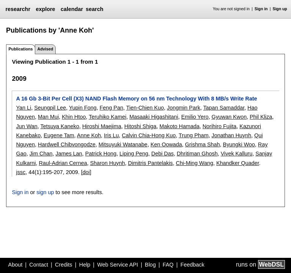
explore (45, 9)
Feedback (192, 265)
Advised (45, 49)
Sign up (280, 9)
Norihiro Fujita (219, 126)
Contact (38, 265)
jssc (20, 172)
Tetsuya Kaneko (59, 126)
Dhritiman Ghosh (197, 154)
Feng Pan (111, 108)
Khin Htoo (74, 117)
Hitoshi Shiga (140, 126)
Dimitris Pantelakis (150, 163)
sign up (45, 192)
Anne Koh (89, 135)
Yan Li (23, 108)
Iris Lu (111, 135)
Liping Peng (133, 154)
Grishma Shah (202, 144)
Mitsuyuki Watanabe (123, 144)
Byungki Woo (239, 144)
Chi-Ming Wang (194, 163)
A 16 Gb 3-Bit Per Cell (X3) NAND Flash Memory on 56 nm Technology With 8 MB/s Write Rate (136, 99)
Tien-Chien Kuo (145, 108)
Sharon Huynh (107, 163)
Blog (150, 265)
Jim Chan (41, 154)
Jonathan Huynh (231, 135)
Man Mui (48, 117)
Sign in (261, 9)
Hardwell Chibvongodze (66, 144)
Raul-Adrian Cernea (63, 163)
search (94, 9)
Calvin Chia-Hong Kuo (148, 135)
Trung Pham (194, 135)
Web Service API (117, 265)
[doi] (86, 172)
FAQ (168, 265)
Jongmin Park (183, 108)
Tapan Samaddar (223, 108)
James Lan (68, 154)
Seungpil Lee (50, 108)
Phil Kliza (261, 117)
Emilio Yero (194, 117)
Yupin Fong (83, 108)
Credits (63, 265)
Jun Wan (26, 126)
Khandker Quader (237, 163)
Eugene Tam (59, 135)
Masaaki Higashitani (153, 117)
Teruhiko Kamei (107, 117)
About (15, 265)
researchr (17, 9)
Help (85, 265)
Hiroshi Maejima (101, 126)
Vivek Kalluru (236, 154)
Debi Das (162, 154)
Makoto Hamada (180, 126)
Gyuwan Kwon (229, 117)
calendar (72, 9)
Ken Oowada (166, 144)
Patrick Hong (100, 154)
